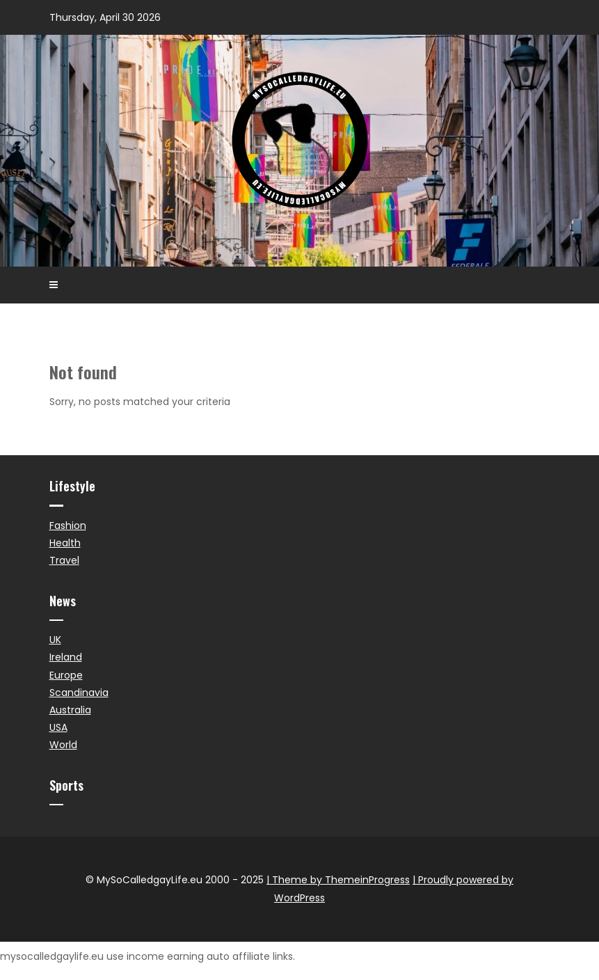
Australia (70, 710)
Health (65, 543)
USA (58, 727)
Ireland (65, 657)
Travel (64, 560)
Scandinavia (79, 693)
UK (55, 640)
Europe (66, 675)
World (63, 745)
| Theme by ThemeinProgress (338, 880)
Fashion (67, 525)
